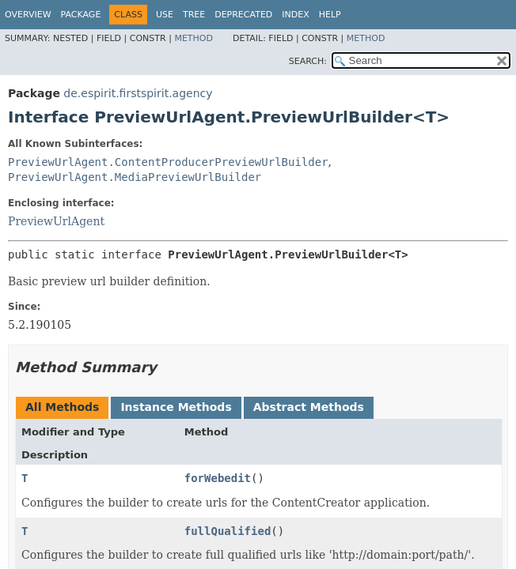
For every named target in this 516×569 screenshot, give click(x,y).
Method (193, 38)
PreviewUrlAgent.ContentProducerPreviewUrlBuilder (168, 162)
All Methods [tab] (62, 407)
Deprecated (243, 14)
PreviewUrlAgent (56, 221)
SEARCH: (308, 61)
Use (164, 14)
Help (330, 14)
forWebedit (217, 478)
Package (81, 14)
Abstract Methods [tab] (308, 407)
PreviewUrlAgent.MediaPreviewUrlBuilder (134, 177)
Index (295, 14)
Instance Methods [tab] (175, 407)
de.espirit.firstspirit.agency (137, 93)
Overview (28, 14)
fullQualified (227, 531)
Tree (194, 14)
